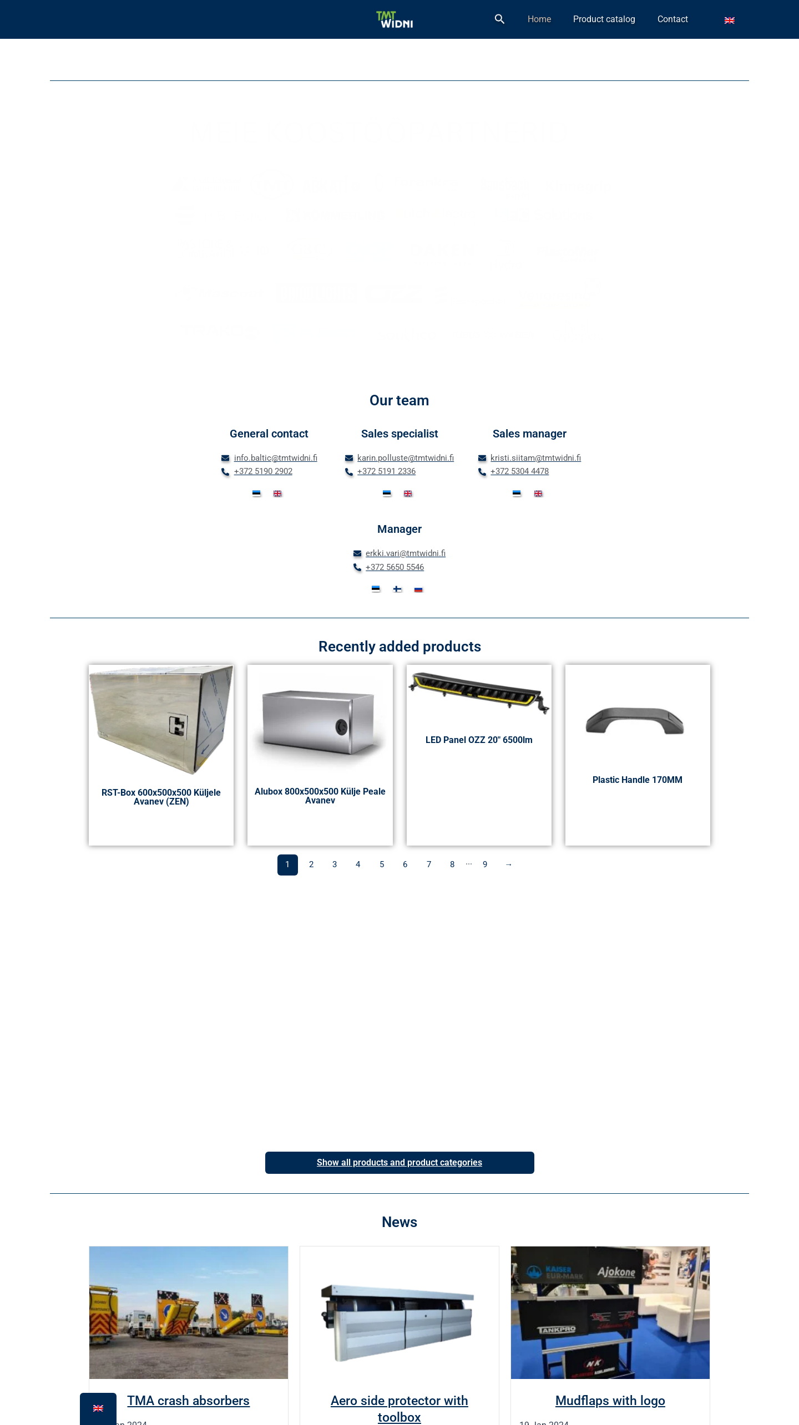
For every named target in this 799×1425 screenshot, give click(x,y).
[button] (546, 19)
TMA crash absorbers (188, 1400)
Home (578, 19)
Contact (680, 19)
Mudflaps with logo (610, 1400)
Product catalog (627, 19)
